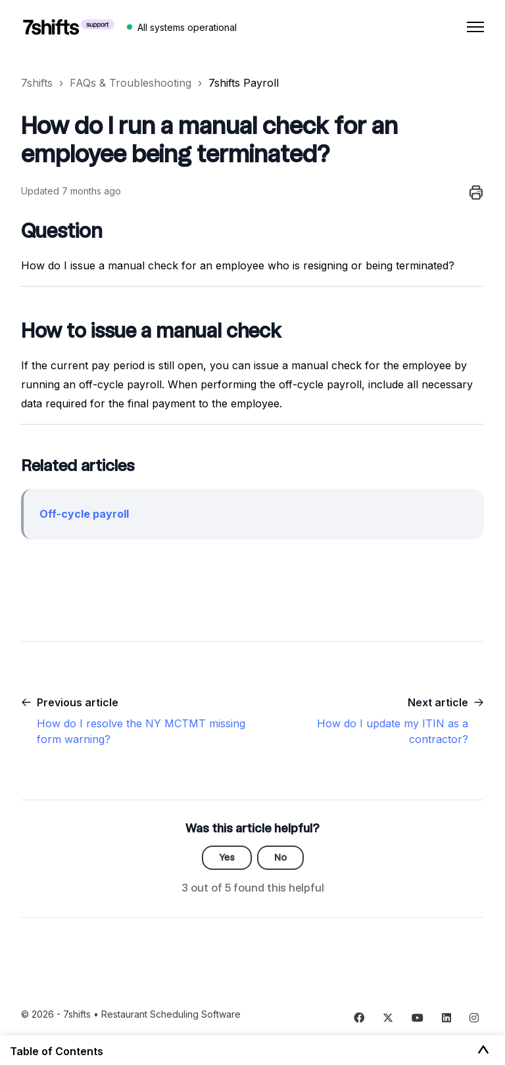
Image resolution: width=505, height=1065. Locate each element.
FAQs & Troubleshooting (130, 82)
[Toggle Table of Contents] (483, 1050)
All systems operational (187, 27)
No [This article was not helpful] (280, 857)
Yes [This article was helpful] (227, 857)
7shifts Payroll (243, 82)
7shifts (37, 82)
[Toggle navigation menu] (475, 27)
